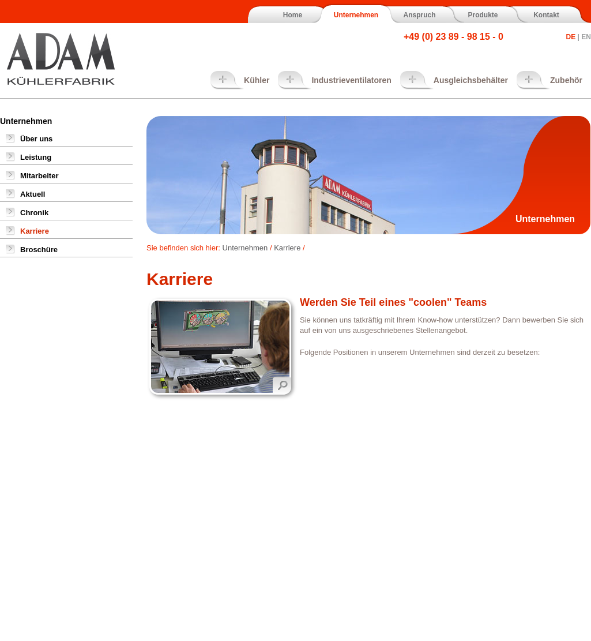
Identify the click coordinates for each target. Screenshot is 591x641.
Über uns (36, 138)
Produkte (483, 15)
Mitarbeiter (39, 175)
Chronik (34, 212)
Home (292, 15)
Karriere (34, 231)
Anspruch (419, 15)
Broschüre (39, 249)
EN (586, 37)
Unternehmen (356, 15)
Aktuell (32, 194)
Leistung (35, 157)
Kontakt (546, 15)
